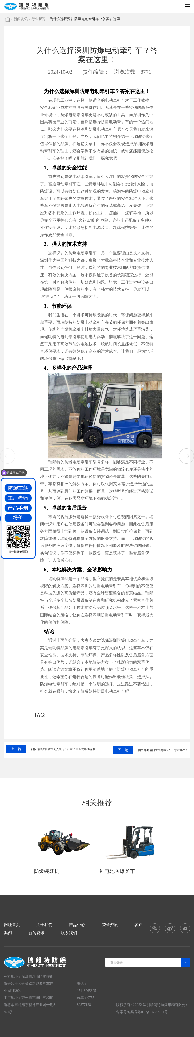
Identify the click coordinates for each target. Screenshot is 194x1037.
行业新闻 (38, 19)
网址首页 (12, 925)
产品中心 (77, 925)
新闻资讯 (21, 19)
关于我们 (44, 925)
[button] (186, 456)
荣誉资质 (110, 925)
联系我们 (69, 933)
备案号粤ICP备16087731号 (147, 1012)
